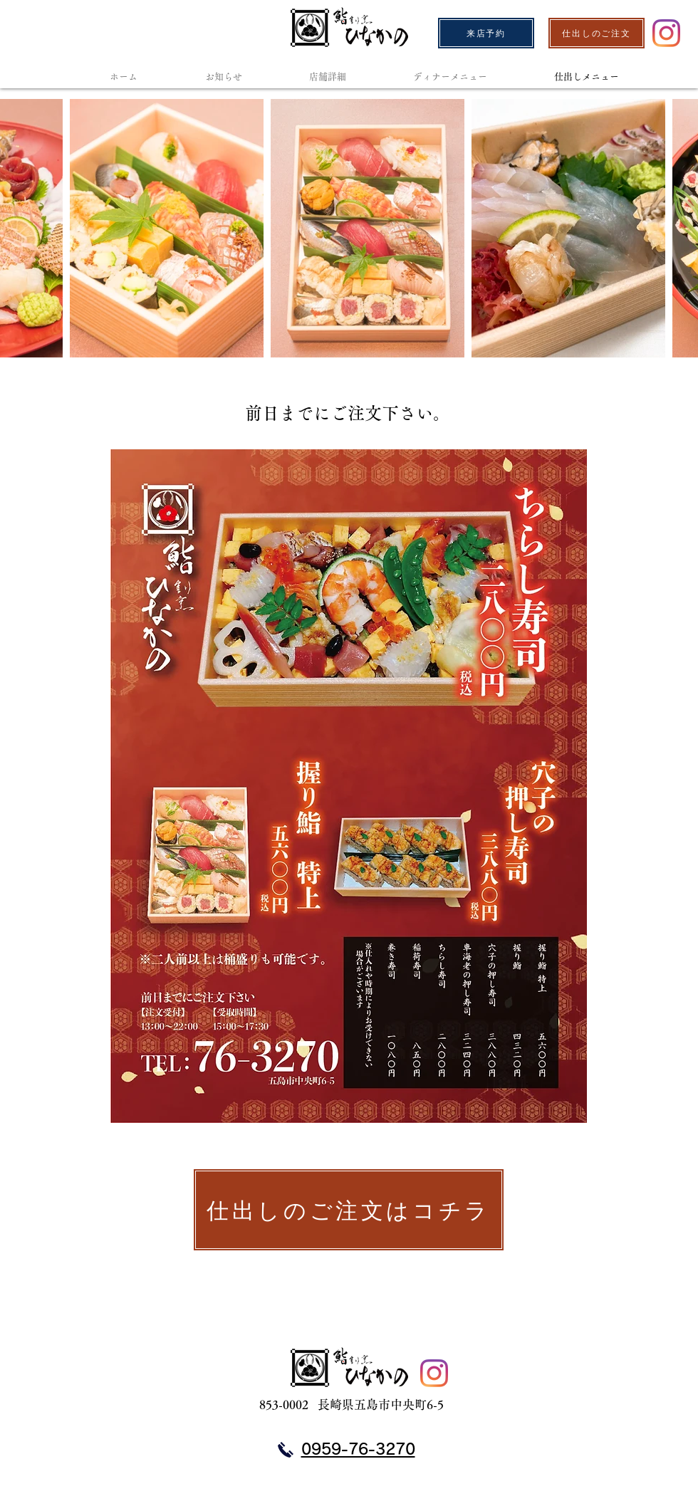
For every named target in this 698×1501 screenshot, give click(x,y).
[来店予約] (486, 33)
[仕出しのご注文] (596, 33)
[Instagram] (666, 33)
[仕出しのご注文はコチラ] (348, 1209)
